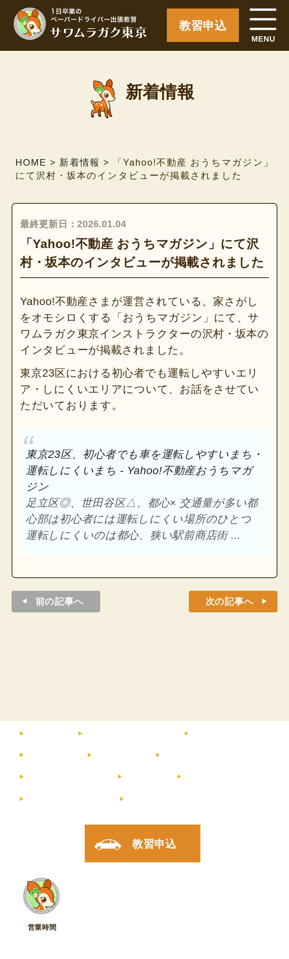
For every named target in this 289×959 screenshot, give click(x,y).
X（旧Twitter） (166, 799)
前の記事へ (59, 601)
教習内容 (47, 755)
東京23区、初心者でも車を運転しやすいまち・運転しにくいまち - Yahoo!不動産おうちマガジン (144, 470)
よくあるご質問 (62, 776)
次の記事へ (229, 601)
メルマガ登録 (63, 799)
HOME (42, 733)
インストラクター (232, 733)
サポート (114, 755)
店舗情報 (204, 776)
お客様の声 (188, 755)
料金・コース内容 (124, 733)
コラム (141, 776)
